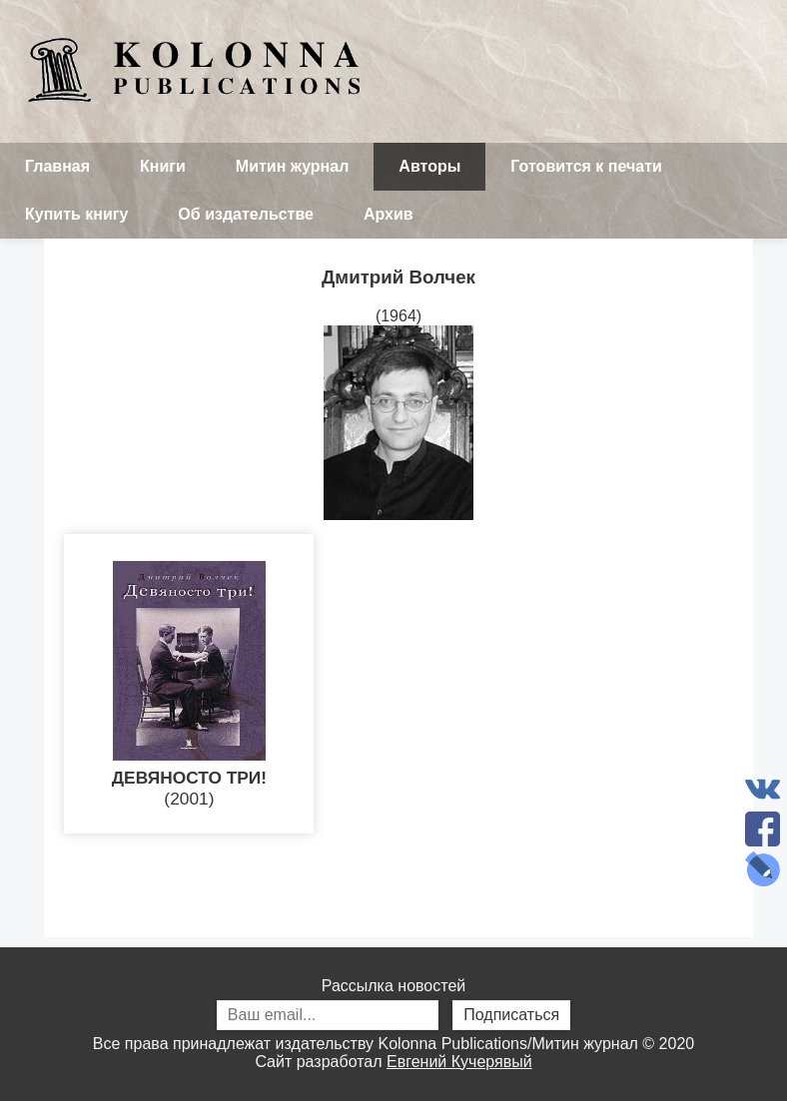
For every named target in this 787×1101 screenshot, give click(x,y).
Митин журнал (292, 166)
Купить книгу (76, 214)
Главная (57, 166)
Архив (388, 214)
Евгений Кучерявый (459, 1061)
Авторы (429, 166)
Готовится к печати (586, 166)
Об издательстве (246, 214)
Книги (163, 166)
